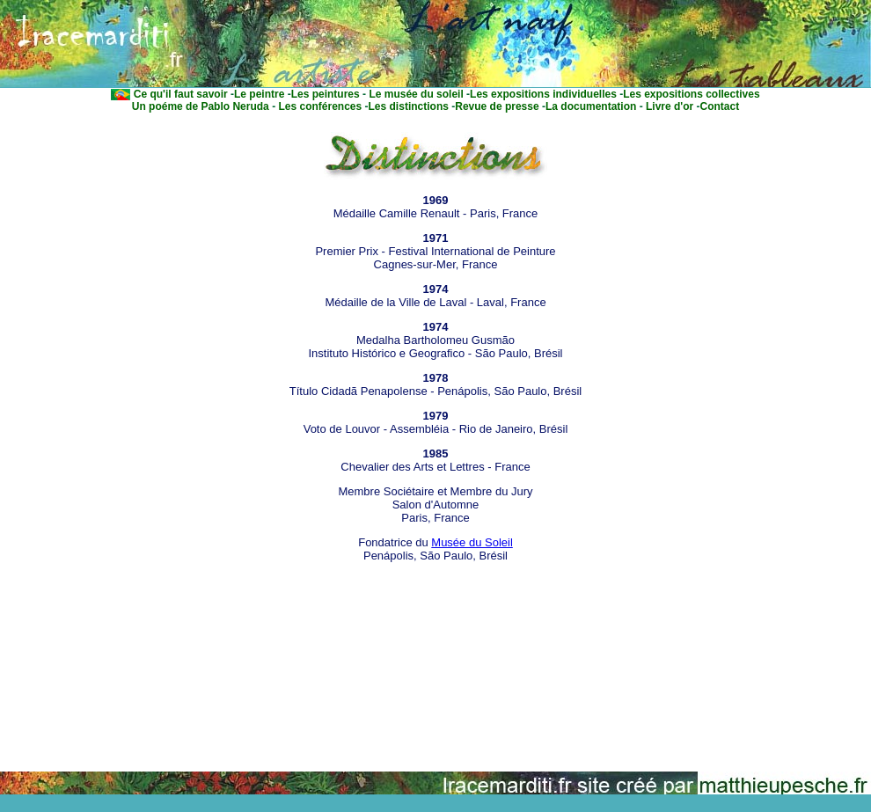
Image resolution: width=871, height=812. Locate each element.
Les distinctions (409, 106)
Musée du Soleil (472, 542)
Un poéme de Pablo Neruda (200, 106)
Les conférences (318, 106)
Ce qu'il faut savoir (181, 94)
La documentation (590, 106)
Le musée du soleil (415, 94)
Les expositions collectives (691, 94)
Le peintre (259, 94)
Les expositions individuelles (543, 94)
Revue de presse (496, 106)
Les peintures (325, 94)
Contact (720, 106)
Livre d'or (668, 106)
